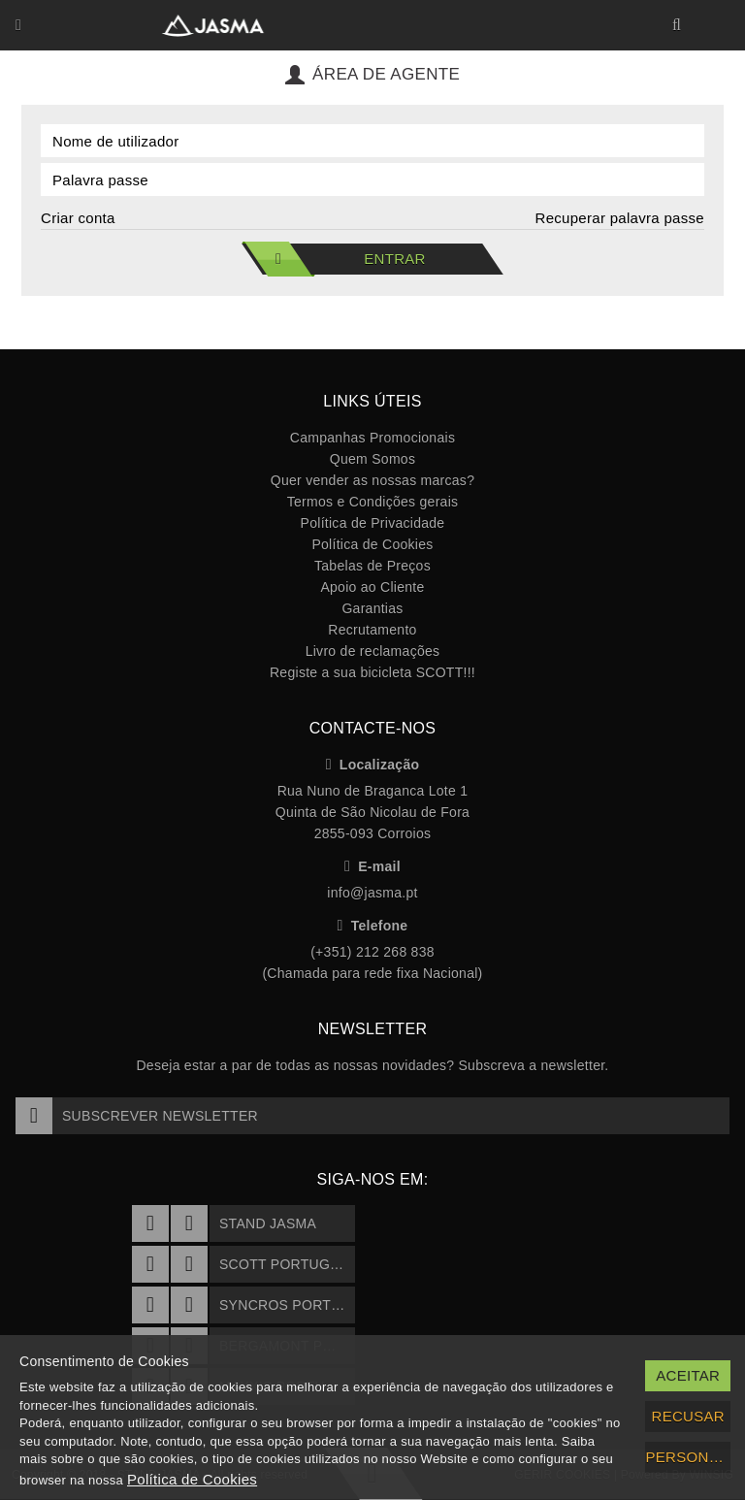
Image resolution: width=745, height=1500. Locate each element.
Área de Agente (372, 74)
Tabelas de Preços (372, 565)
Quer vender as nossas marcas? (372, 480)
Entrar (334, 259)
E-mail (372, 866)
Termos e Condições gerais (373, 501)
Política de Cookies (372, 544)
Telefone (373, 925)
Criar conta (78, 218)
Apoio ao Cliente (372, 587)
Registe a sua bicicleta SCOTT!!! (372, 672)
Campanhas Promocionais (372, 437)
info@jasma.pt (372, 892)
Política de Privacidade (373, 523)
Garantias (372, 608)
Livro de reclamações (373, 651)
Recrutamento (372, 629)
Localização (373, 764)
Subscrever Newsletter (137, 1115)
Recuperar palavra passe (620, 218)
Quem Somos (372, 459)
